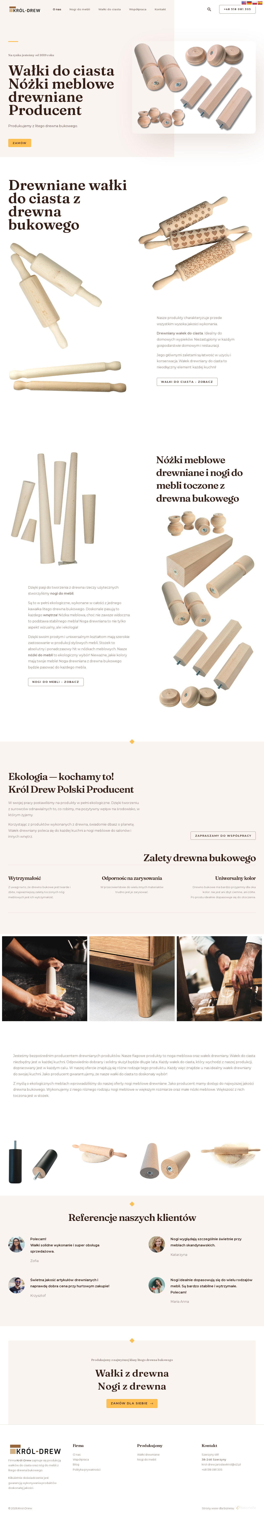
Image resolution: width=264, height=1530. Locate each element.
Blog (76, 1466)
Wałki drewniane (148, 1456)
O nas (55, 9)
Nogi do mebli (77, 9)
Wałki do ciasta (107, 9)
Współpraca (134, 9)
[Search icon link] (209, 9)
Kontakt (156, 9)
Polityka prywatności (86, 1471)
